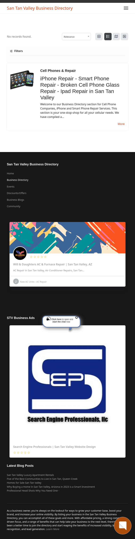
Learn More (52, 529)
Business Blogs (15, 199)
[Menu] (126, 8)
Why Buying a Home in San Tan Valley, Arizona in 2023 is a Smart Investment (51, 486)
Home (10, 173)
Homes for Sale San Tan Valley (24, 482)
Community (13, 206)
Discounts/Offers (16, 193)
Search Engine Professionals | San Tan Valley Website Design (54, 447)
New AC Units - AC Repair (30, 281)
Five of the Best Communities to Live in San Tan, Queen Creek (42, 478)
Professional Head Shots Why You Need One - (33, 490)
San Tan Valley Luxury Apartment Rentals (30, 475)
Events (10, 186)
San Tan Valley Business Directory (40, 8)
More (121, 124)
